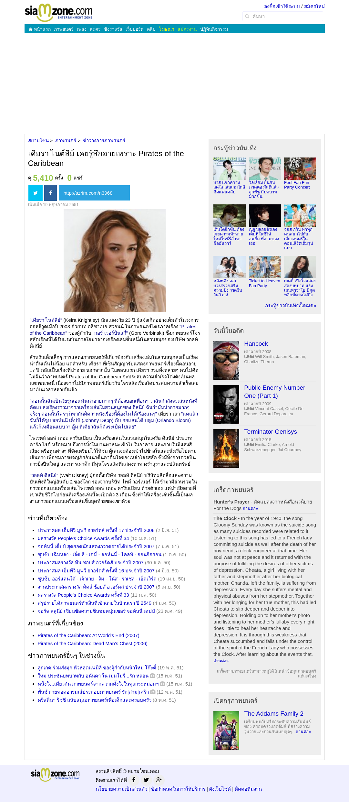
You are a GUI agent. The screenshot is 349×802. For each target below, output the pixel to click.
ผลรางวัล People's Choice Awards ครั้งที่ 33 (83, 595)
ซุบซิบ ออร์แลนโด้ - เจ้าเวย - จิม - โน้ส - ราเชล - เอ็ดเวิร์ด (97, 578)
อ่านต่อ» (250, 508)
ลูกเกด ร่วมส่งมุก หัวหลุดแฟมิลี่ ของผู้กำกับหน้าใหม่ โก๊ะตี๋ (97, 667)
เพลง (82, 29)
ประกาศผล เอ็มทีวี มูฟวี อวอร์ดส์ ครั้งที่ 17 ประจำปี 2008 (96, 530)
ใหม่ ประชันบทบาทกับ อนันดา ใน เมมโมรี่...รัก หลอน (93, 675)
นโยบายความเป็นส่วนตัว (121, 789)
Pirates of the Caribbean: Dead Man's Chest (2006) (93, 643)
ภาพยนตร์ (64, 29)
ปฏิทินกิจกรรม (214, 29)
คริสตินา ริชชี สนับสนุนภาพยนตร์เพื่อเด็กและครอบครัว (94, 700)
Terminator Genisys (270, 431)
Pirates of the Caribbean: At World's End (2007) (88, 635)
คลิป (151, 29)
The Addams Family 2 (273, 713)
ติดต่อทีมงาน (248, 789)
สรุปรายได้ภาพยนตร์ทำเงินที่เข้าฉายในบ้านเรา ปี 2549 (95, 603)
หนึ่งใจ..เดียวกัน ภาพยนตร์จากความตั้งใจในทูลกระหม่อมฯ (98, 684)
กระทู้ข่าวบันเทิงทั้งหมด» (290, 305)
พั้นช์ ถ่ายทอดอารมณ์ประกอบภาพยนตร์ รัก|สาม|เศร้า (93, 692)
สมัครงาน (187, 29)
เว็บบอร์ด (135, 29)
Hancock (256, 343)
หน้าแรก (40, 29)
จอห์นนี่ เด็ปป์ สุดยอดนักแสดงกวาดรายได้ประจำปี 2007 (96, 546)
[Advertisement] (174, 83)
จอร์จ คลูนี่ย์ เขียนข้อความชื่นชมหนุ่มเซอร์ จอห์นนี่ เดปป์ (96, 611)
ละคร (95, 29)
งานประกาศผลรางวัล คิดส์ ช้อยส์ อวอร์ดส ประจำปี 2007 (96, 587)
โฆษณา (166, 29)
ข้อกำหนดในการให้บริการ (178, 789)
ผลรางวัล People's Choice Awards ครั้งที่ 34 (83, 538)
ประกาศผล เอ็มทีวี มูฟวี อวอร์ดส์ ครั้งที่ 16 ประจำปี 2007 (96, 570)
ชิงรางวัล (113, 29)
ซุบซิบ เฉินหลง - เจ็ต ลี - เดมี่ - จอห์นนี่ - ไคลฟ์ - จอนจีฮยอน (100, 554)
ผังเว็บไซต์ (220, 789)
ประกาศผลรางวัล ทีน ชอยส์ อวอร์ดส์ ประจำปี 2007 (91, 562)
